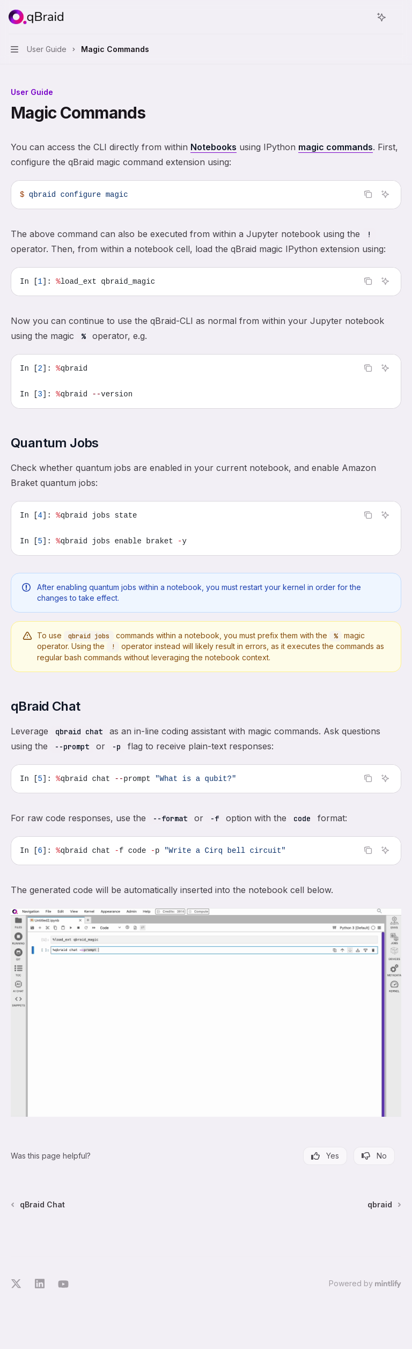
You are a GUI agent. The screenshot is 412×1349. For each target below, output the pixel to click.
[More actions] (398, 17)
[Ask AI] (385, 194)
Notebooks (213, 147)
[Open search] (361, 17)
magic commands (335, 147)
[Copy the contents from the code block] (368, 194)
